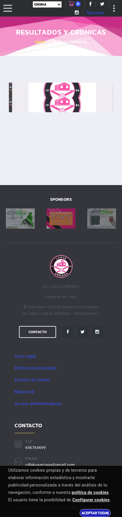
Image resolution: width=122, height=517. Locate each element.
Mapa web (24, 391)
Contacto (37, 332)
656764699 (35, 447)
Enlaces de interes (32, 380)
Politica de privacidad (35, 368)
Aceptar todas (95, 513)
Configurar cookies (91, 499)
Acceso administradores (38, 403)
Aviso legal (25, 356)
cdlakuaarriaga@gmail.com (50, 465)
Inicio (40, 42)
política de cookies (90, 492)
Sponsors (95, 12)
